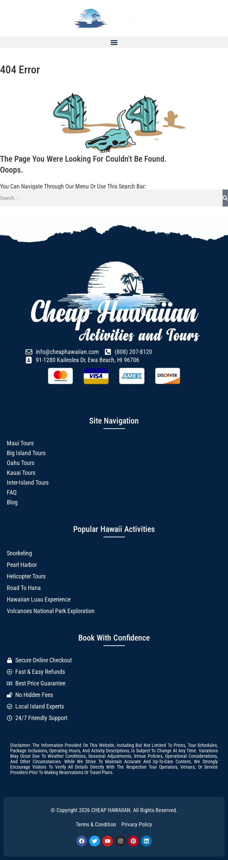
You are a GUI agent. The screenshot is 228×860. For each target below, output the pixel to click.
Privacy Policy (136, 824)
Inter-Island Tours (28, 482)
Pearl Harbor (22, 564)
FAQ (12, 492)
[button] (114, 42)
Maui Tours (20, 443)
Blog (12, 502)
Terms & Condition (96, 824)
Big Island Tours (26, 452)
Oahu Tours (20, 462)
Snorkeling (19, 553)
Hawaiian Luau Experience (38, 599)
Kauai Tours (21, 472)
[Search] (225, 198)
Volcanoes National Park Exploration (51, 610)
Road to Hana (24, 587)
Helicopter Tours (26, 576)
